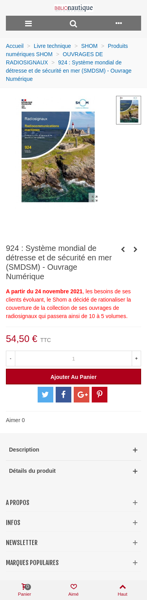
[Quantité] (73, 358)
